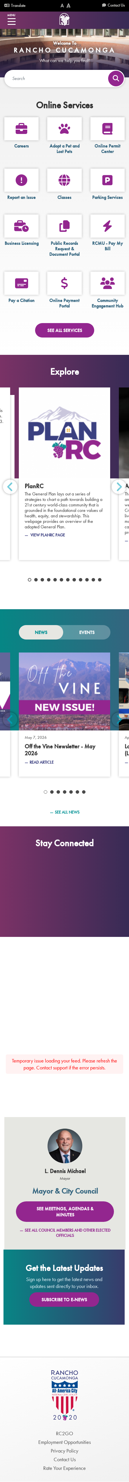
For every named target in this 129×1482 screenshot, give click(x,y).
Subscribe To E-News (64, 1300)
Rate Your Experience (64, 1468)
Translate (15, 5)
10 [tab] (87, 579)
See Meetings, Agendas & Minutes (65, 1212)
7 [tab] (68, 579)
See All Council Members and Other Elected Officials (67, 1233)
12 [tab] (99, 579)
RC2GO (64, 1433)
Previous (10, 487)
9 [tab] (80, 579)
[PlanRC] (64, 473)
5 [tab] (55, 579)
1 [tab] (29, 579)
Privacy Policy (64, 1450)
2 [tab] (36, 579)
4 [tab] (48, 579)
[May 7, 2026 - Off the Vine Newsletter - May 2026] (64, 714)
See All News (67, 812)
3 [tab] (42, 579)
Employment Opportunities (64, 1442)
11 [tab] (93, 579)
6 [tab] (61, 579)
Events (87, 632)
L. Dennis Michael (65, 1171)
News (41, 632)
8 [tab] (74, 579)
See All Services (64, 330)
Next (119, 487)
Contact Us (116, 5)
